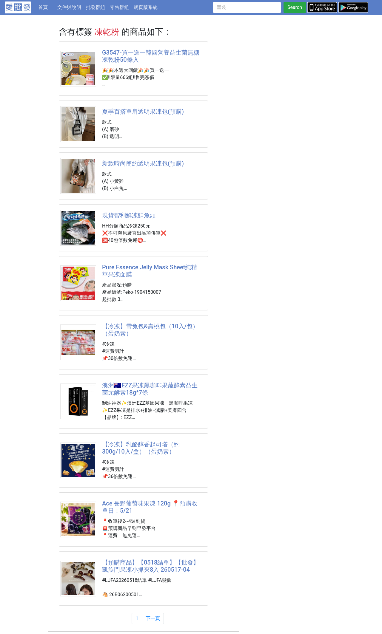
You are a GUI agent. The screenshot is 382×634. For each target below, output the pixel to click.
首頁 (46, 7)
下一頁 (153, 618)
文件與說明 (69, 7)
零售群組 (119, 7)
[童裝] (247, 7)
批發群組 (95, 7)
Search (294, 7)
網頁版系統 (146, 7)
